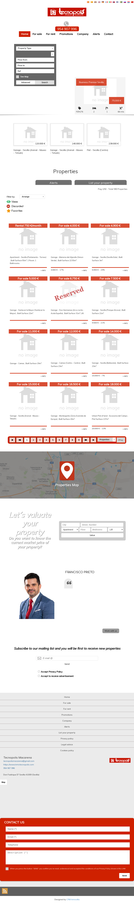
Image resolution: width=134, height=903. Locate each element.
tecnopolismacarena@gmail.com (18, 761)
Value (92, 535)
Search (45, 82)
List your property (101, 183)
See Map (24, 76)
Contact (108, 34)
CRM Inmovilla (73, 899)
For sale (37, 34)
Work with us (111, 631)
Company (83, 34)
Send (67, 664)
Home (24, 34)
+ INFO (43, 270)
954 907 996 (9, 768)
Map (3, 782)
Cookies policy (67, 750)
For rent (50, 34)
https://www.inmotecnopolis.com (18, 764)
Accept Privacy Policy (51, 671)
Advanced (25, 82)
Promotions (66, 34)
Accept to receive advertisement (57, 676)
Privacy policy (67, 738)
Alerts (96, 34)
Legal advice (67, 744)
